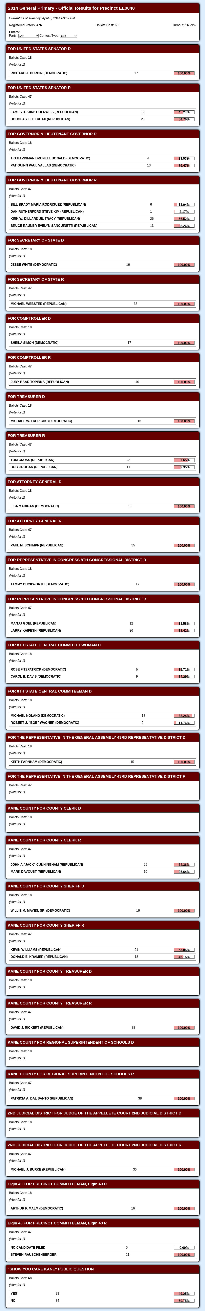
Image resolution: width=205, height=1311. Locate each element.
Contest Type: (49, 35)
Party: (13, 35)
